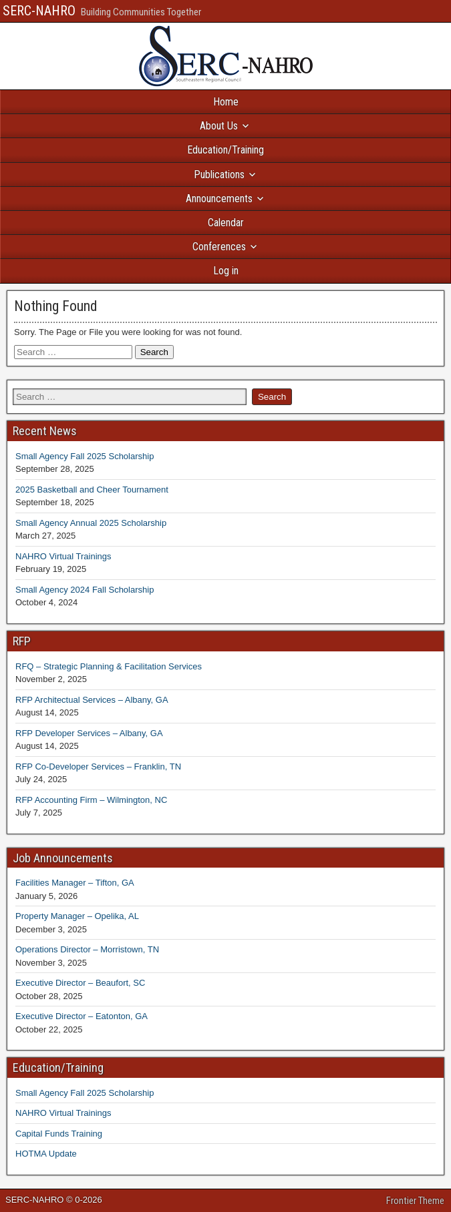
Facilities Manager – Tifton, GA (74, 883)
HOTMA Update (46, 1154)
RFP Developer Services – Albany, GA (89, 733)
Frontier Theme (415, 1201)
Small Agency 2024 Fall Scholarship (84, 590)
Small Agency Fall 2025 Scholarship (84, 456)
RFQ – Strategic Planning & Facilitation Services (108, 666)
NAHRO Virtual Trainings (63, 556)
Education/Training (225, 149)
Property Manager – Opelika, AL (77, 916)
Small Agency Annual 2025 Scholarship (90, 523)
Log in (226, 270)
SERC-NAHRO (39, 11)
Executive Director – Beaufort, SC (80, 983)
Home (226, 101)
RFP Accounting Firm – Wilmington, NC (91, 800)
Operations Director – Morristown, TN (87, 949)
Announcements (219, 198)
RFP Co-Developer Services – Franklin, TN (98, 767)
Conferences (219, 246)
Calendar (226, 222)
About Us (219, 125)
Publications (219, 174)
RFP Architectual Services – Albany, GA (91, 700)
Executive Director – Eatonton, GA (81, 1016)
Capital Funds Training (58, 1134)
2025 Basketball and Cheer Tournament (91, 490)
